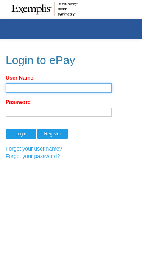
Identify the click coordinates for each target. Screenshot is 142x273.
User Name (19, 78)
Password (18, 102)
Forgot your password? (33, 156)
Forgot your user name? (34, 149)
